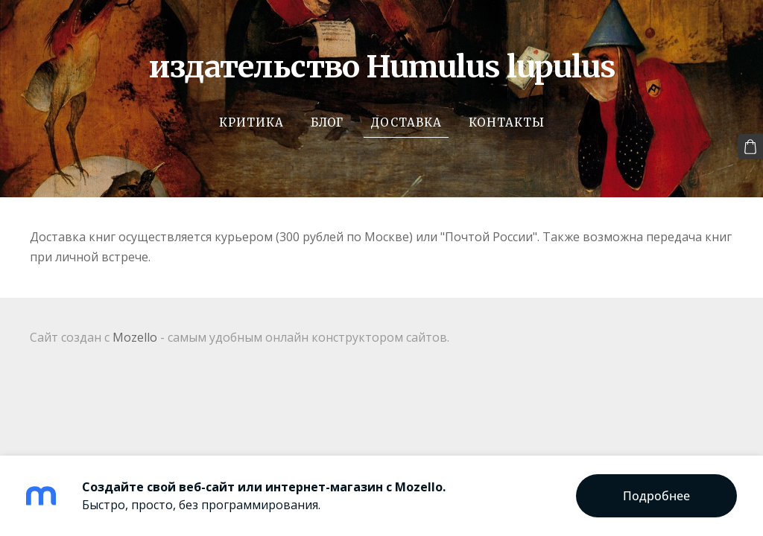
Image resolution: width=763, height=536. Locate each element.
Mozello (135, 337)
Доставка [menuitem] (406, 122)
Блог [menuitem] (327, 122)
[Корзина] (750, 146)
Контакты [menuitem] (507, 122)
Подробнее (656, 496)
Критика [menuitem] (251, 122)
